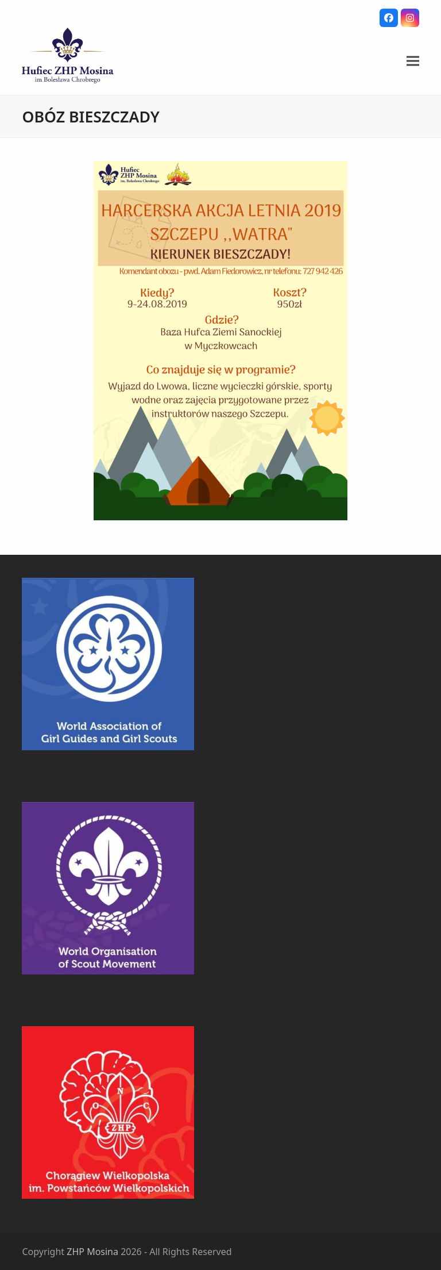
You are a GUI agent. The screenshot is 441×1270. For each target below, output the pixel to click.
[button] (413, 61)
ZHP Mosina (92, 1251)
